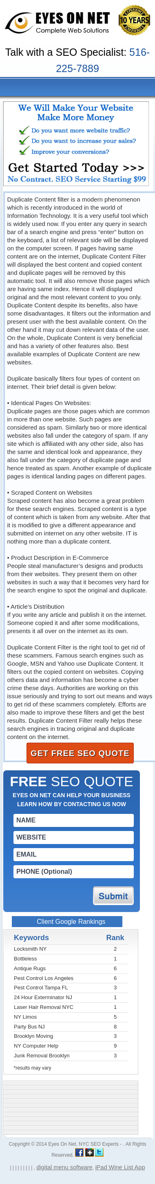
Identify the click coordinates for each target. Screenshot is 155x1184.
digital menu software (64, 1167)
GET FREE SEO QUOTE (80, 753)
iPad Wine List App (120, 1167)
